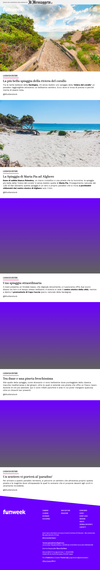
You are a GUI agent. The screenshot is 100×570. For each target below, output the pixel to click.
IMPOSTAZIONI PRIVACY (49, 538)
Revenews (45, 516)
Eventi (82, 513)
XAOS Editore (65, 511)
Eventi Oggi (84, 516)
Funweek (45, 511)
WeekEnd (82, 519)
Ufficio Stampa (46, 561)
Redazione (64, 513)
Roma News (83, 511)
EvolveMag (46, 519)
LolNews (45, 513)
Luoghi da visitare (10, 76)
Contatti (83, 527)
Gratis (82, 522)
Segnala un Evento (86, 524)
